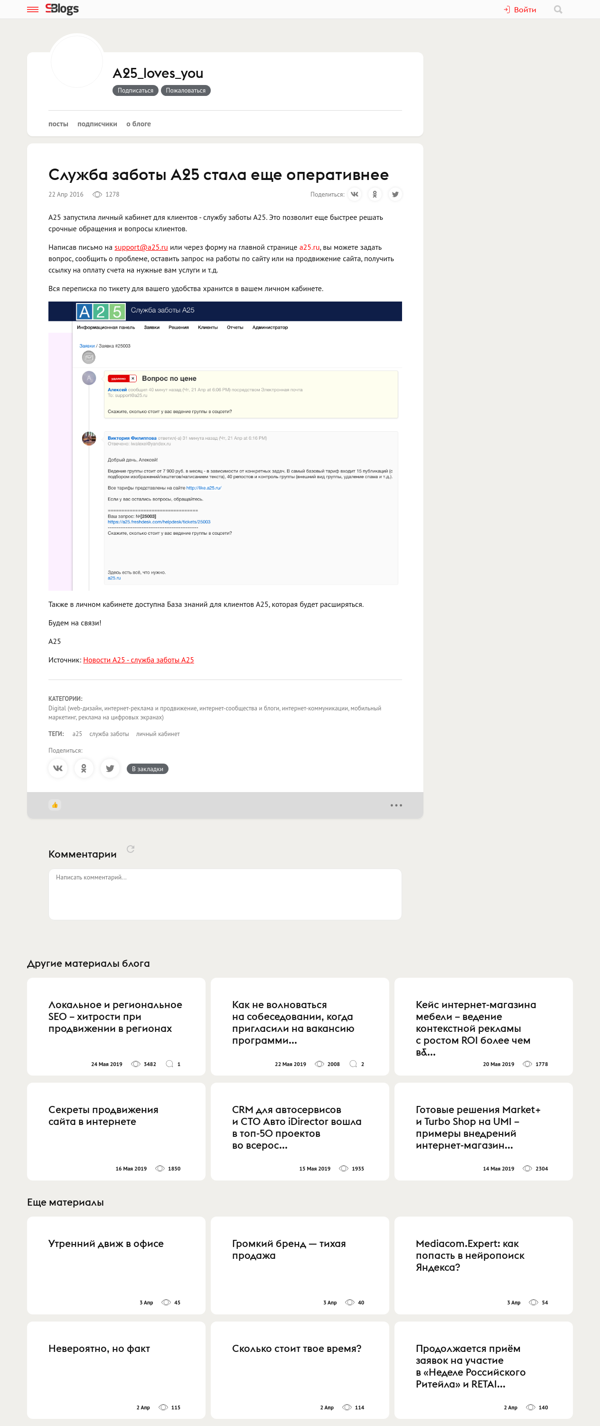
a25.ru (310, 247)
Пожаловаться (186, 90)
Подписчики (97, 123)
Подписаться (135, 90)
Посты (58, 123)
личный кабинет (158, 734)
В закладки (147, 769)
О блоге (138, 123)
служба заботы (109, 734)
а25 (78, 734)
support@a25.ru (141, 247)
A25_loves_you (158, 73)
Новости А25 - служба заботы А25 (138, 659)
